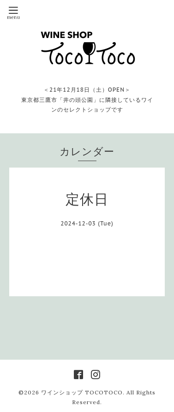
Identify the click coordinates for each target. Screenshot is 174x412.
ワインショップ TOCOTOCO (82, 392)
